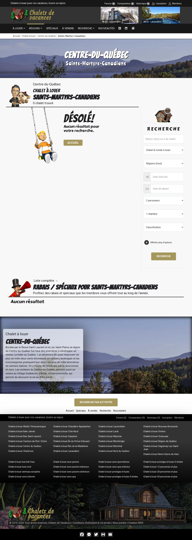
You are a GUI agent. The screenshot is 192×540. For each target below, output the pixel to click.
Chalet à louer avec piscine (66, 462)
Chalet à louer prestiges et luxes (113, 471)
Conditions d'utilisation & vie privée (92, 522)
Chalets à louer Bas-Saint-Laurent (24, 436)
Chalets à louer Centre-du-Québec (24, 446)
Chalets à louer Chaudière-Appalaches (72, 426)
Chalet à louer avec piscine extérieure (71, 471)
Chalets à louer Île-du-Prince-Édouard (71, 441)
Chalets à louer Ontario (154, 431)
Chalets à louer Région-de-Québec (160, 441)
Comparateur (125, 3)
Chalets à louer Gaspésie (65, 436)
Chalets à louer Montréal (110, 446)
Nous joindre (119, 522)
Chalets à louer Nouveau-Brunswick (160, 426)
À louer (18, 28)
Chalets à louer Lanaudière (66, 451)
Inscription (159, 3)
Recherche (85, 28)
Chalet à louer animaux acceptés (24, 471)
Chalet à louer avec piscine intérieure (71, 467)
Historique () (153, 417)
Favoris (110, 3)
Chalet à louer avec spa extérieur (114, 467)
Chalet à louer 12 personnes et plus (160, 467)
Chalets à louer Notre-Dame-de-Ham (161, 454)
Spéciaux (52, 28)
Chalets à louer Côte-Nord (65, 431)
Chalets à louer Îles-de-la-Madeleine (70, 446)
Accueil (16, 36)
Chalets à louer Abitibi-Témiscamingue (27, 426)
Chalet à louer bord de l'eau (21, 462)
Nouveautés (106, 28)
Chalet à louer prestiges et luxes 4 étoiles (118, 476)
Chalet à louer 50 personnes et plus (160, 476)
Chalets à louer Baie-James (21, 431)
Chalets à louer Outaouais (155, 436)
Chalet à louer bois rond (19, 467)
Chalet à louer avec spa (64, 476)
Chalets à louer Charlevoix (20, 451)
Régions (34, 28)
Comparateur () (137, 417)
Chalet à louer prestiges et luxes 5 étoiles (163, 462)
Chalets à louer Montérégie (111, 441)
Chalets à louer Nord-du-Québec (113, 451)
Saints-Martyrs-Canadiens (71, 36)
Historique (143, 3)
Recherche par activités (96, 402)
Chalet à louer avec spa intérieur (113, 462)
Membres (175, 3)
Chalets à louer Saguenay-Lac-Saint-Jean (161, 447)
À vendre (68, 28)
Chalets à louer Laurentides (111, 426)
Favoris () (121, 417)
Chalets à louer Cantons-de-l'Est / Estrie (27, 441)
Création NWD (135, 522)
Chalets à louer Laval (108, 431)
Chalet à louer (29, 36)
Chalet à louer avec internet (21, 476)
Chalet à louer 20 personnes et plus (160, 471)
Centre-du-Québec (47, 36)
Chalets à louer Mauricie (110, 436)
